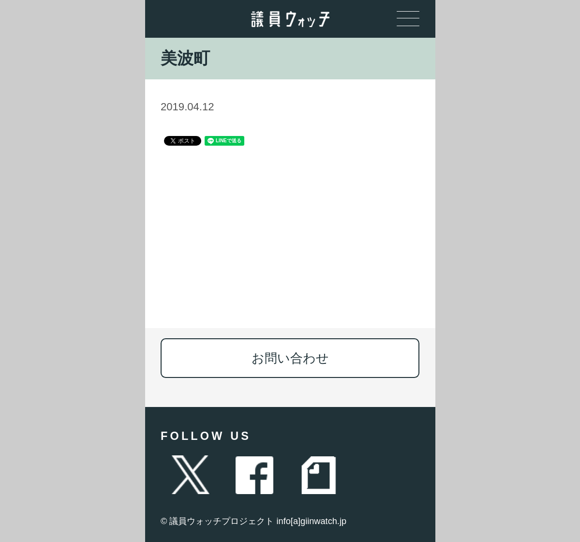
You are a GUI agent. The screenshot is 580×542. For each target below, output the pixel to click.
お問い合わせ (290, 358)
